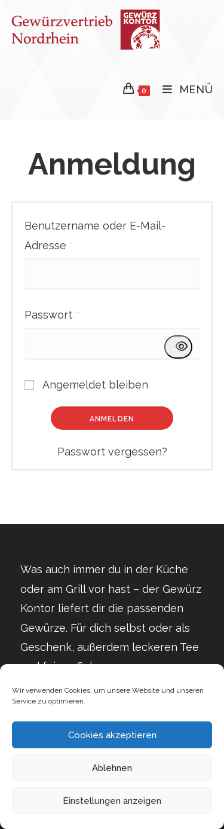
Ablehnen (112, 768)
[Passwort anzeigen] (178, 346)
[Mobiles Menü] (183, 89)
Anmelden (112, 419)
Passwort (51, 313)
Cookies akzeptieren (112, 735)
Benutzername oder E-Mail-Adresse (94, 235)
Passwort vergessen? (112, 451)
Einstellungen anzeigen (112, 801)
